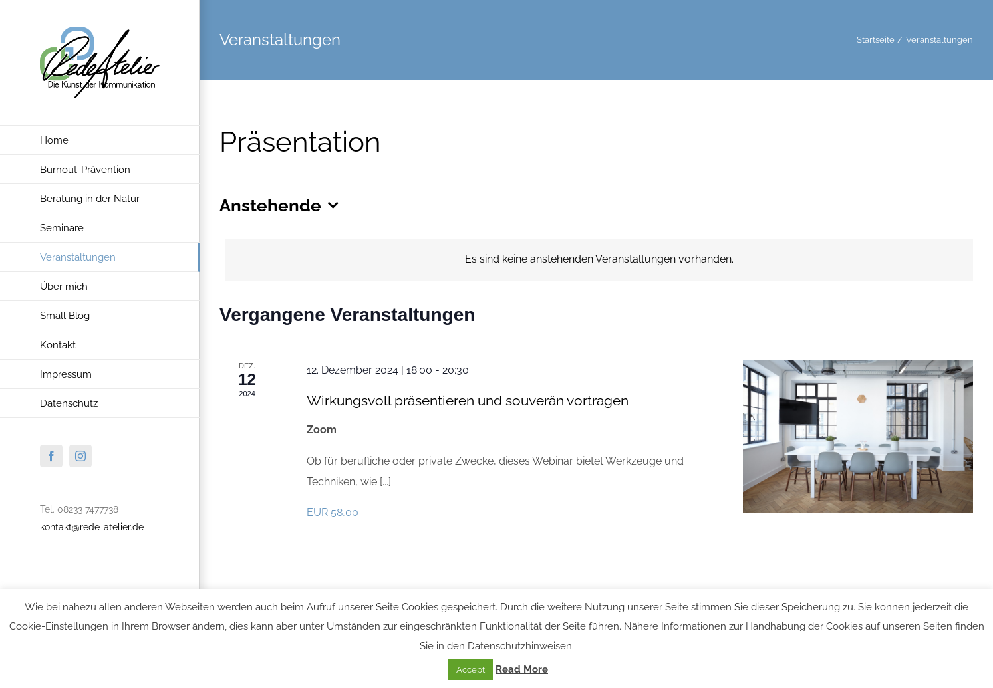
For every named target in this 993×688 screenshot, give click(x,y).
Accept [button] (470, 670)
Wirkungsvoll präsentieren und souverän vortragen (468, 400)
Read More (522, 669)
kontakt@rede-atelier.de (92, 527)
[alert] (599, 260)
